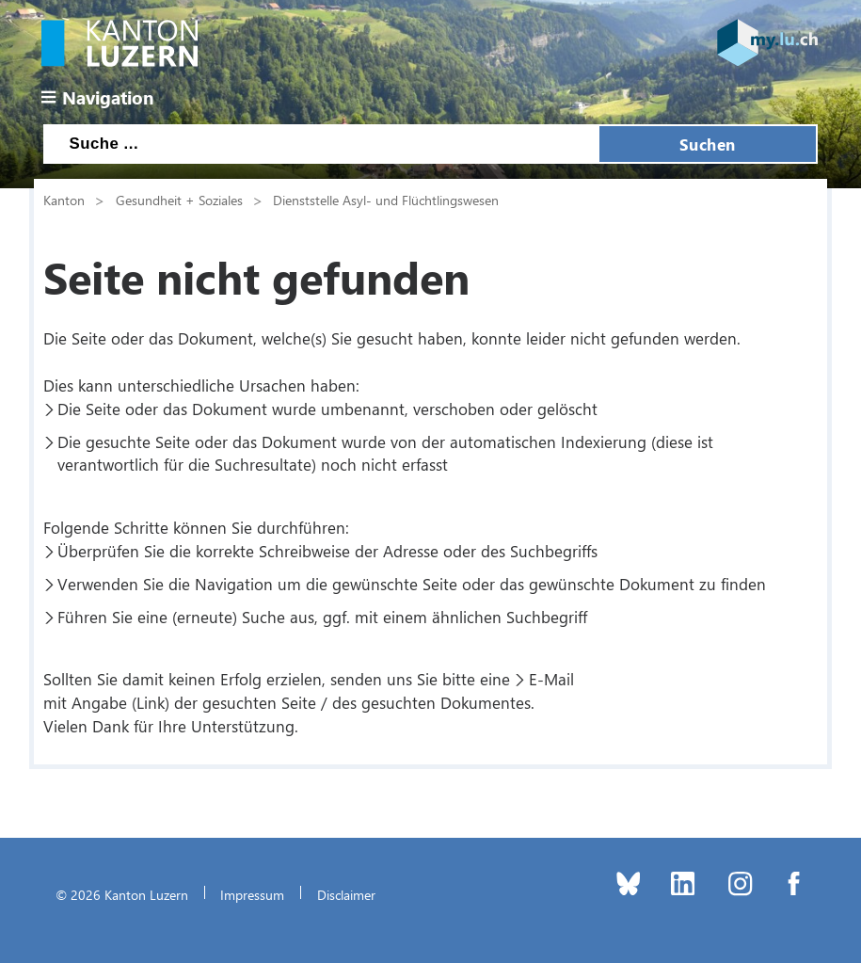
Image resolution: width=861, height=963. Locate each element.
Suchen (707, 144)
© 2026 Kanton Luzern (122, 894)
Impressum (252, 894)
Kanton (64, 199)
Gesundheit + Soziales (179, 199)
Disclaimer (346, 894)
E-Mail (551, 678)
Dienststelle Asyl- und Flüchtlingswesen (386, 199)
